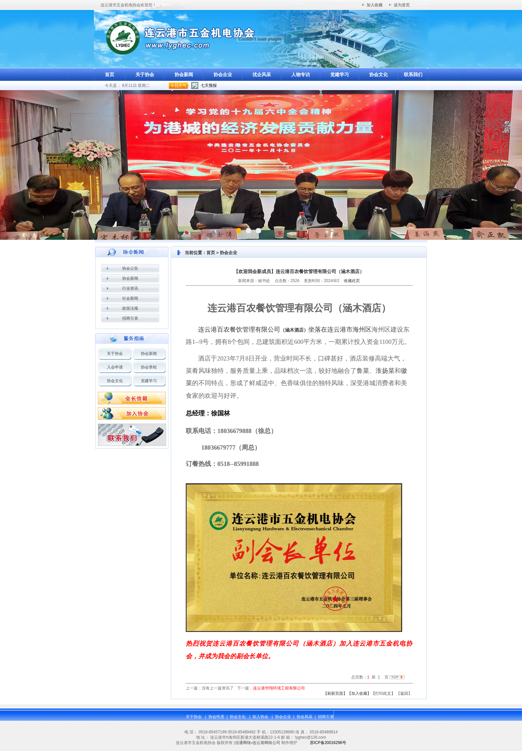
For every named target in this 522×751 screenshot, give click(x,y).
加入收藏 (375, 5)
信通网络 (243, 742)
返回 (404, 693)
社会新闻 (130, 298)
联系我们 (413, 74)
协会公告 (130, 268)
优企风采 (261, 74)
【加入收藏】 (359, 693)
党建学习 (339, 74)
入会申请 (115, 367)
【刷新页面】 (335, 693)
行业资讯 (130, 288)
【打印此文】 (383, 693)
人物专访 (300, 74)
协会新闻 (183, 74)
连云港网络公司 (266, 742)
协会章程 (149, 367)
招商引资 (130, 318)
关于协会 (144, 74)
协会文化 (378, 74)
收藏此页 (352, 280)
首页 (109, 74)
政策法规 (130, 308)
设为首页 (402, 5)
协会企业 (222, 74)
